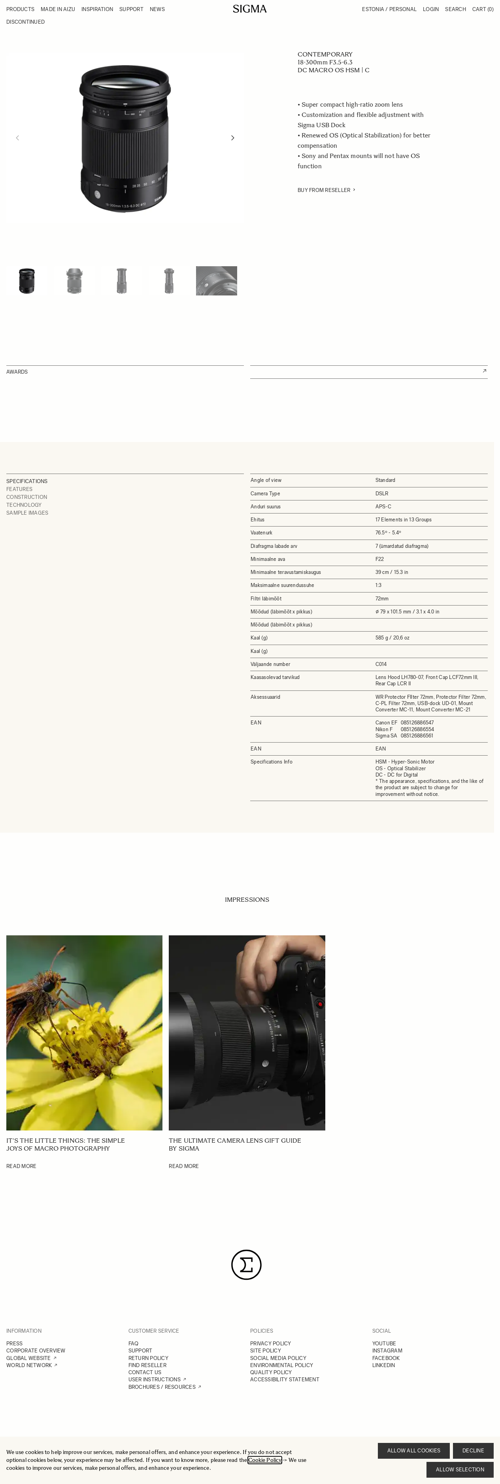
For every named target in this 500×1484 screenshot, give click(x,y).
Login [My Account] (431, 9)
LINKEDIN (383, 1365)
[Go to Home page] (250, 9)
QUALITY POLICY (271, 1372)
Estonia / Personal (389, 9)
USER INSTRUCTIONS (154, 1379)
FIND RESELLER (147, 1365)
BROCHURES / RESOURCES (162, 1387)
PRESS (14, 1344)
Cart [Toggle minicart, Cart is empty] (483, 9)
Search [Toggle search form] (455, 9)
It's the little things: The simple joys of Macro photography (65, 1144)
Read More (21, 1166)
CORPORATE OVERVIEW (36, 1351)
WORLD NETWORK (29, 1365)
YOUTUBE (384, 1344)
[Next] (233, 138)
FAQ (133, 1344)
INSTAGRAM (387, 1351)
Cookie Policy (264, 1460)
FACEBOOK (386, 1358)
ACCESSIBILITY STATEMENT (284, 1379)
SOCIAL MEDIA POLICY (278, 1358)
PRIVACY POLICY (270, 1344)
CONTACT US (145, 1372)
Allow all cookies (413, 1451)
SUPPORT (140, 1351)
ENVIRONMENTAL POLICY (281, 1365)
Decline (473, 1451)
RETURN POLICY (148, 1358)
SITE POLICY (265, 1351)
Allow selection (460, 1470)
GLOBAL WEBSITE (28, 1358)
